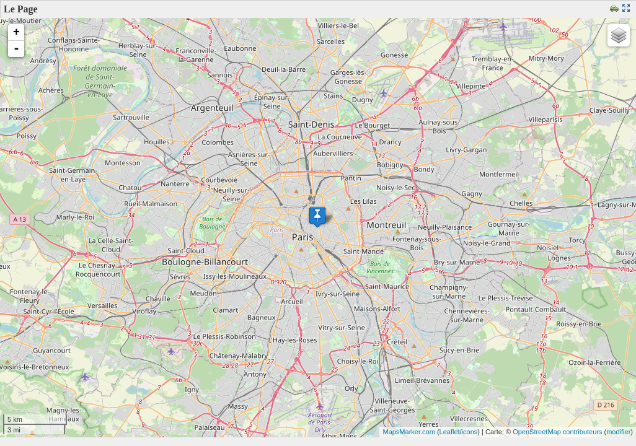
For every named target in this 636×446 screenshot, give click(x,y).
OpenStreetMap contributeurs (557, 431)
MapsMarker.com (408, 431)
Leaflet (449, 431)
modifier (618, 431)
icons (470, 431)
